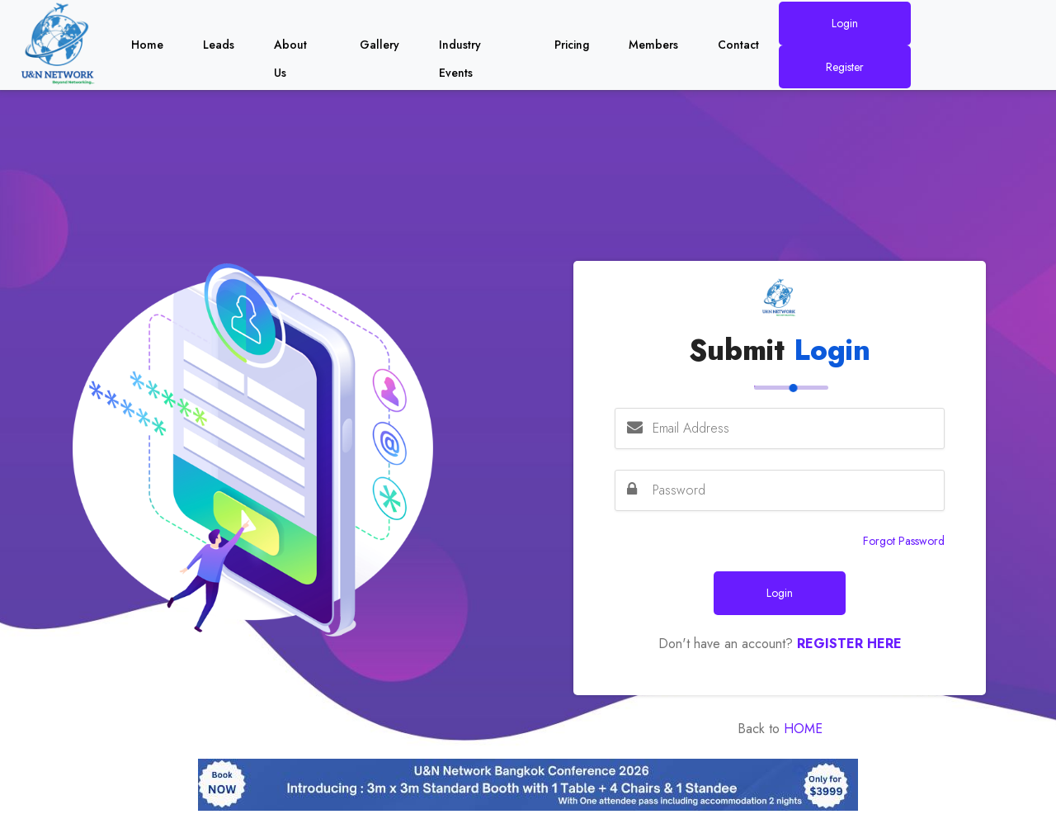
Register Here (849, 643)
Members (653, 44)
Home (147, 44)
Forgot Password (904, 541)
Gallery (379, 44)
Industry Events (460, 47)
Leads (218, 44)
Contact (738, 44)
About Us (290, 47)
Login (845, 23)
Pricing (571, 44)
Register (845, 67)
